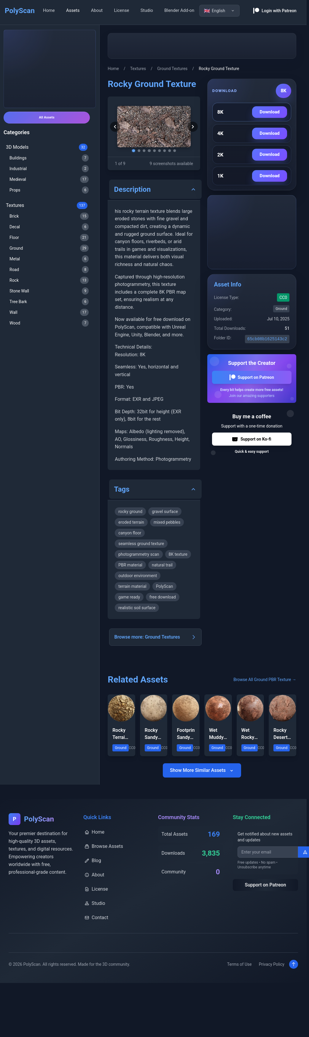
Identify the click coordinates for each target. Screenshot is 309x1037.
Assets (72, 10)
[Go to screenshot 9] (177, 150)
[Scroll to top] (293, 978)
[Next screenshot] (189, 127)
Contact (96, 931)
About (97, 10)
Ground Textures (172, 68)
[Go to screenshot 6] (160, 150)
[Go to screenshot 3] (142, 150)
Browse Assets (104, 860)
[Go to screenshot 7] (166, 150)
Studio (147, 10)
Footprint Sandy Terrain (186, 748)
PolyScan (20, 11)
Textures (138, 68)
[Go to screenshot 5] (154, 150)
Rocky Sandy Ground (152, 748)
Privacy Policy (268, 978)
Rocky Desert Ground (281, 748)
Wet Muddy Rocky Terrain (216, 748)
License (121, 10)
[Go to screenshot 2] (136, 150)
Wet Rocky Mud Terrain (249, 748)
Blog (93, 874)
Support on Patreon (252, 377)
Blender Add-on (179, 10)
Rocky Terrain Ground (120, 748)
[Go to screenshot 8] (171, 150)
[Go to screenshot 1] (130, 150)
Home (49, 10)
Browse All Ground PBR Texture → (264, 693)
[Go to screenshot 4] (148, 150)
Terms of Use (236, 978)
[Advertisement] (49, 69)
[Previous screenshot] (118, 127)
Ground (281, 309)
